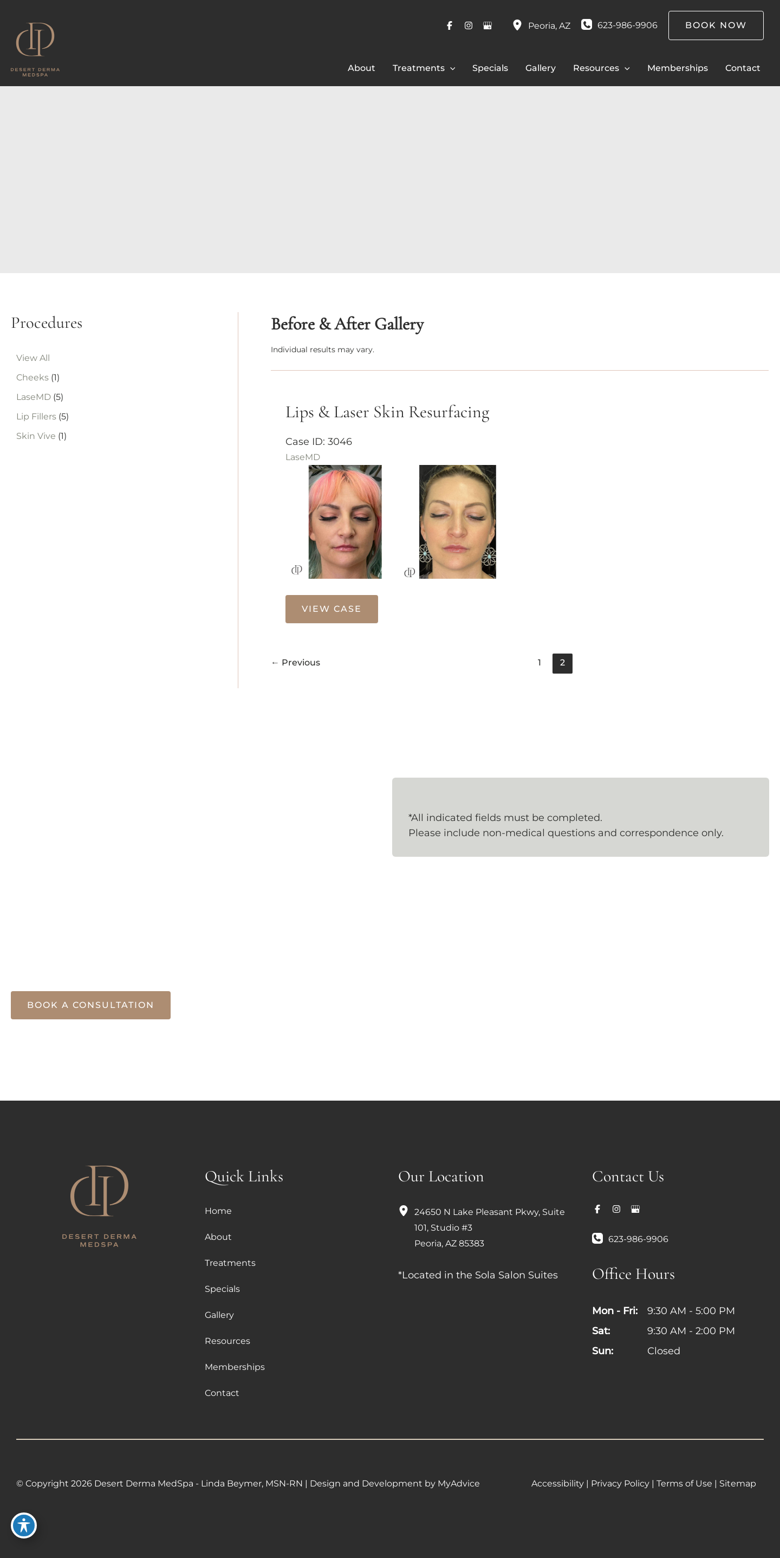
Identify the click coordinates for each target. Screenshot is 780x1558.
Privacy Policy (620, 1482)
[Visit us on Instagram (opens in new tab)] (468, 25)
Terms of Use (684, 1482)
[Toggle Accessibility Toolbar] (24, 1534)
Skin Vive (36, 436)
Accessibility (557, 1482)
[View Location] (520, 25)
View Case (332, 608)
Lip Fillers (36, 416)
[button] (450, 68)
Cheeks (32, 377)
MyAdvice (459, 1482)
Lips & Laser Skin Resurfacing (387, 411)
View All (33, 358)
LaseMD (33, 397)
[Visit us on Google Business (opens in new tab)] (487, 25)
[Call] (619, 25)
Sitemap (737, 1482)
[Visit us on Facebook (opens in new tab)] (449, 25)
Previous (295, 662)
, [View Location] (549, 26)
